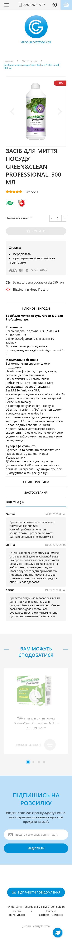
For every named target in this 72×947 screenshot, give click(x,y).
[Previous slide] (13, 111)
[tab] (28, 762)
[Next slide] (59, 111)
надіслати (36, 848)
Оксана (11, 514)
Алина (10, 590)
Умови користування (17, 913)
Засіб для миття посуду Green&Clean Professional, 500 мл (31, 66)
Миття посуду (29, 60)
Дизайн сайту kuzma (36, 926)
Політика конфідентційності (50, 913)
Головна (8, 60)
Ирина (10, 545)
